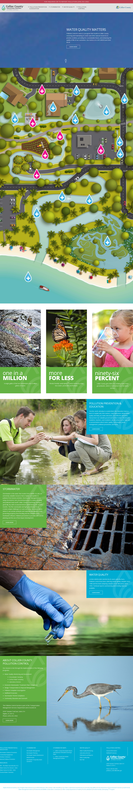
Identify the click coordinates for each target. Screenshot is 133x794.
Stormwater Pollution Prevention (8, 752)
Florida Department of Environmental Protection (109, 787)
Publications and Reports (86, 755)
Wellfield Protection (111, 753)
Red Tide (82, 759)
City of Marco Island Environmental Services (73, 787)
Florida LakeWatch (87, 789)
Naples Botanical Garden (9, 787)
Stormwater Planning (32, 753)
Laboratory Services (85, 753)
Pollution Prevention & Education (38, 7)
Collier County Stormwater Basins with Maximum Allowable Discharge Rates (62, 752)
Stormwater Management (33, 751)
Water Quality (69, 7)
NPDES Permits (30, 757)
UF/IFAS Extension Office (42, 787)
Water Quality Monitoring (86, 751)
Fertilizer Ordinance (5, 757)
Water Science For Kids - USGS (8, 770)
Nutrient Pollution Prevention (7, 759)
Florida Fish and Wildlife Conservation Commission (47, 789)
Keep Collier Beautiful (55, 787)
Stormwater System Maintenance (35, 755)
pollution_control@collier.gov (114, 770)
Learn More (73, 46)
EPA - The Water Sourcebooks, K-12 (9, 765)
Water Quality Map (84, 757)
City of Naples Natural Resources (26, 787)
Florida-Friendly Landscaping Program (104, 789)
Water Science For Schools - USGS (8, 768)
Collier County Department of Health (71, 789)
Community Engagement (6, 755)
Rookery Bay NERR (90, 787)
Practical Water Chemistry (6, 772)
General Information (111, 751)
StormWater (55, 7)
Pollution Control (82, 7)
